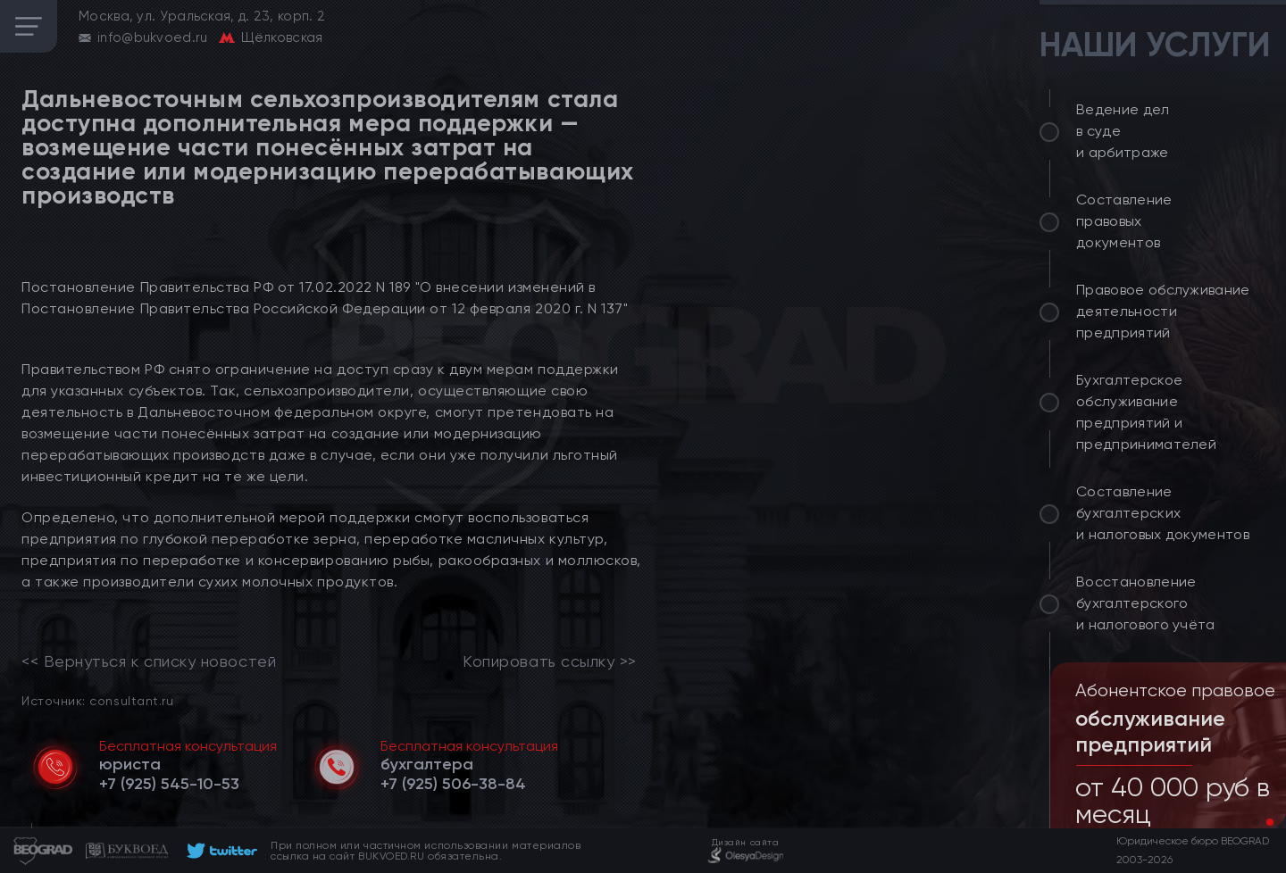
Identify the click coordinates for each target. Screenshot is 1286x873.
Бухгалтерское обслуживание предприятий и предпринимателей (1146, 412)
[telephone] (169, 784)
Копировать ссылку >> (550, 661)
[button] (1255, 822)
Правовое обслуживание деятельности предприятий (1163, 311)
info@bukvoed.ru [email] (152, 37)
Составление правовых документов (1124, 221)
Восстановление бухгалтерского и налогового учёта (1145, 603)
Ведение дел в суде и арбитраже (1123, 131)
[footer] (219, 851)
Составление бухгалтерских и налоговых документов (1162, 513)
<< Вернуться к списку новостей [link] (148, 661)
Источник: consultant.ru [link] (97, 700)
